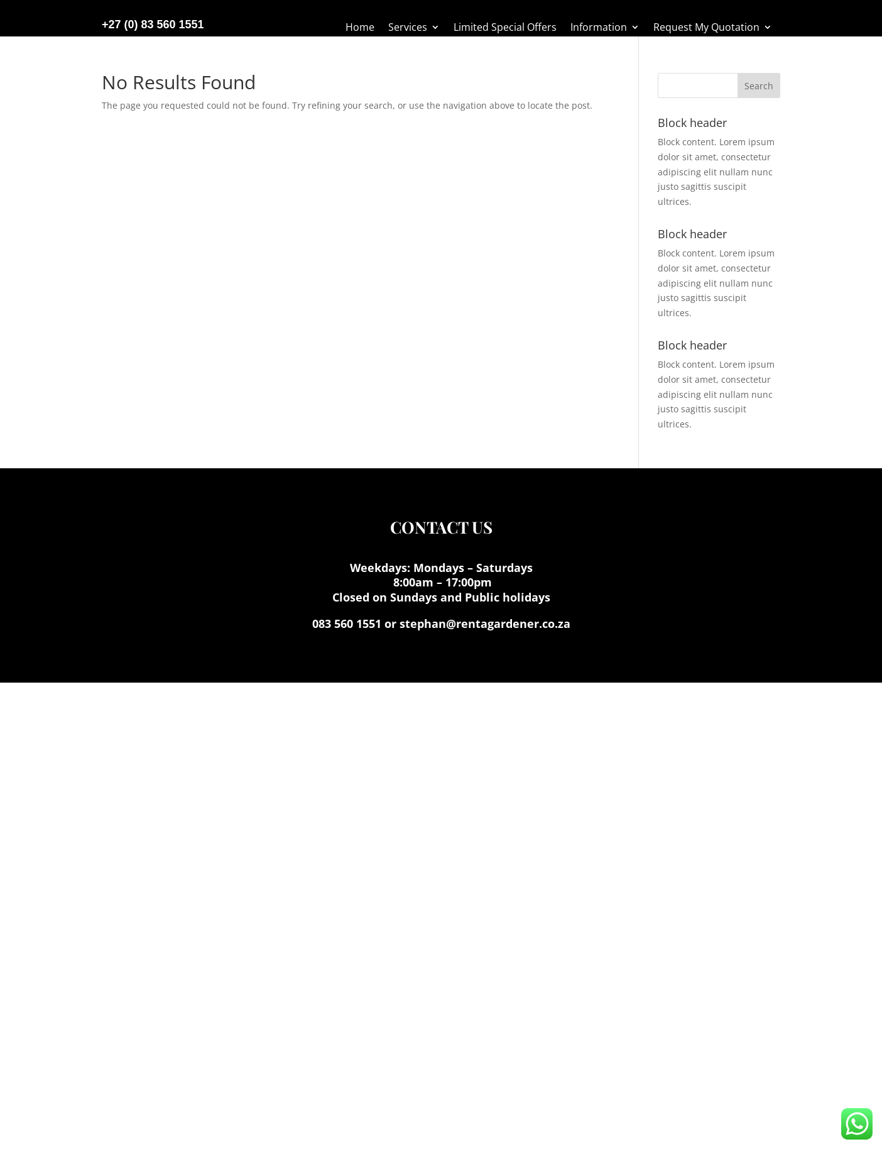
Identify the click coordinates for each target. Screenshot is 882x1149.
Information (598, 28)
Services (407, 28)
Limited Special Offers (505, 28)
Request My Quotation (706, 28)
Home (360, 28)
